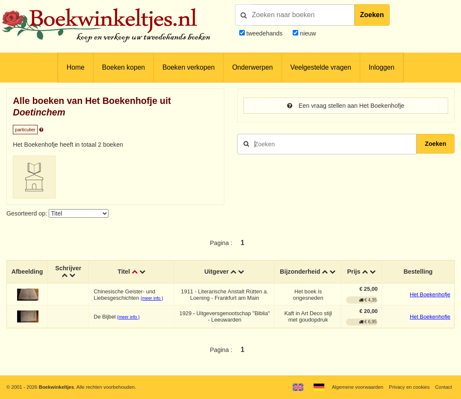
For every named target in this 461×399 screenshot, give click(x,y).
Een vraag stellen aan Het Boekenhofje (345, 105)
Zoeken (372, 14)
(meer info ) (152, 298)
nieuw (307, 33)
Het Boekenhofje (430, 294)
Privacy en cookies (409, 387)
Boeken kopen (123, 67)
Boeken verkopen (188, 67)
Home (76, 67)
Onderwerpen (252, 67)
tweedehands (264, 33)
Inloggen (381, 67)
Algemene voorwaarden (357, 387)
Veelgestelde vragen (321, 67)
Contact (443, 387)
